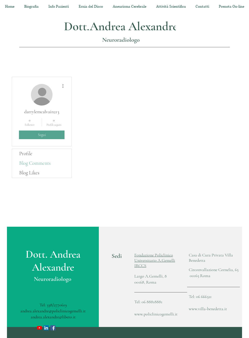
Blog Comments (35, 163)
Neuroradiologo (121, 39)
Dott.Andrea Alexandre (121, 26)
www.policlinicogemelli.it (156, 314)
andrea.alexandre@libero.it (53, 317)
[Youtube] (39, 327)
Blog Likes (29, 173)
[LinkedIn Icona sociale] (46, 327)
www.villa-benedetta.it (208, 308)
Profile (25, 154)
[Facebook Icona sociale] (52, 327)
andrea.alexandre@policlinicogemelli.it (53, 311)
